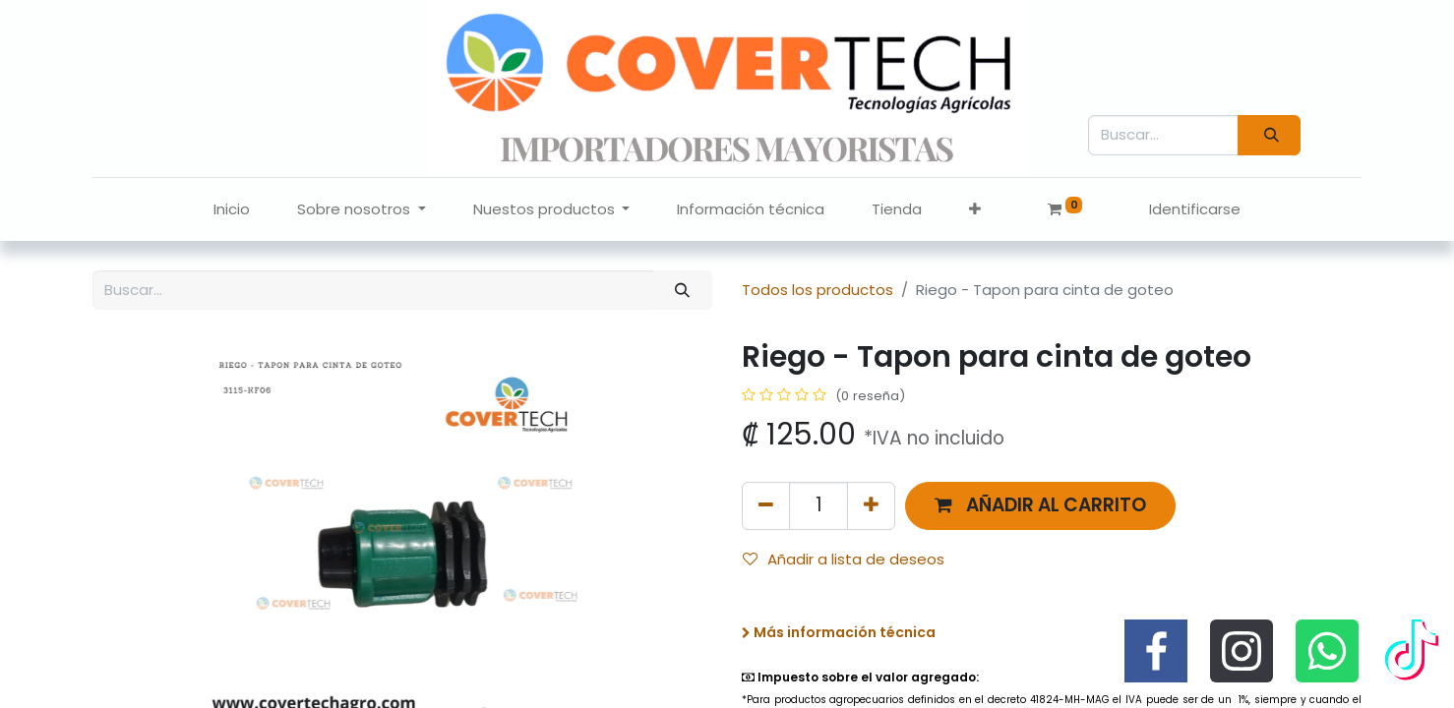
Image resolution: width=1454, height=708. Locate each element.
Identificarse (1195, 209)
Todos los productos (817, 289)
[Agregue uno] (871, 506)
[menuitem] (231, 210)
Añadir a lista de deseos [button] (843, 559)
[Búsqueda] (1269, 135)
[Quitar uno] (766, 506)
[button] (974, 210)
